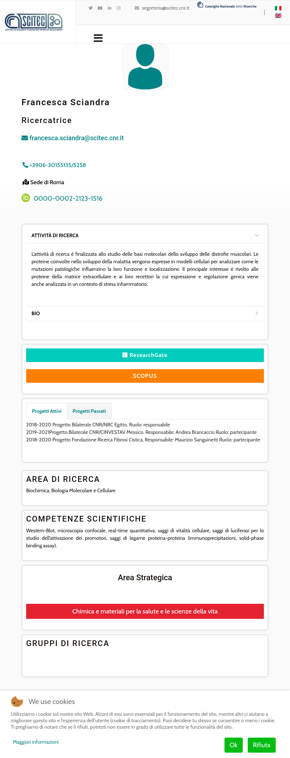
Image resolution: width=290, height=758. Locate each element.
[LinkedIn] (110, 8)
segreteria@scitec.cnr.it (165, 8)
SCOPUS (145, 375)
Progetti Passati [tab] (89, 411)
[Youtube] (100, 8)
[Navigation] (98, 37)
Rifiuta (261, 745)
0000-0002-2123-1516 (68, 198)
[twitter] (90, 8)
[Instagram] (119, 8)
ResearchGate (145, 355)
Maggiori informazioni (36, 742)
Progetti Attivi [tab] (47, 411)
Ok (234, 745)
